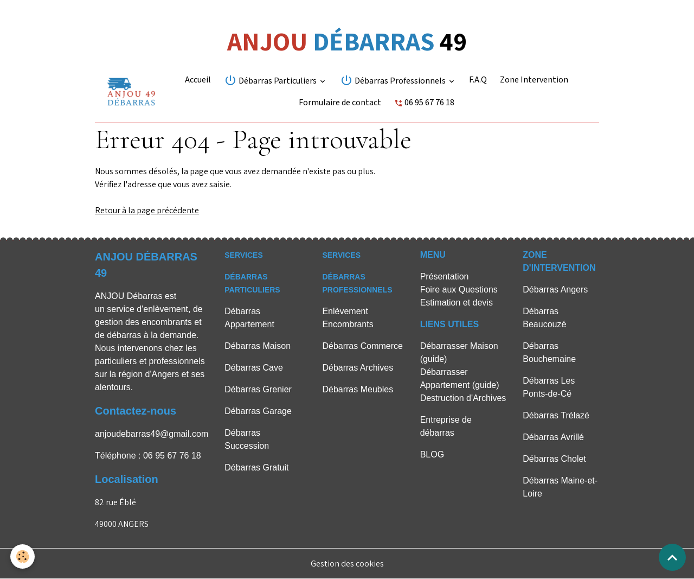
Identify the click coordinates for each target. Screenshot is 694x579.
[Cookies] (23, 556)
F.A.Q (478, 80)
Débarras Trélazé (556, 415)
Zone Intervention (534, 80)
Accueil (198, 80)
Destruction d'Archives (463, 398)
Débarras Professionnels (393, 80)
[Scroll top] (672, 557)
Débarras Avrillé (553, 437)
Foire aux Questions (459, 289)
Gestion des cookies (347, 563)
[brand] (131, 91)
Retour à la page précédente (147, 210)
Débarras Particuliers (271, 80)
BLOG (432, 454)
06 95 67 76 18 (424, 103)
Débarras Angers (555, 289)
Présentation (444, 276)
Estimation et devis (456, 302)
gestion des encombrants (143, 322)
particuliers (116, 361)
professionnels (177, 361)
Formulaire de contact (340, 103)
